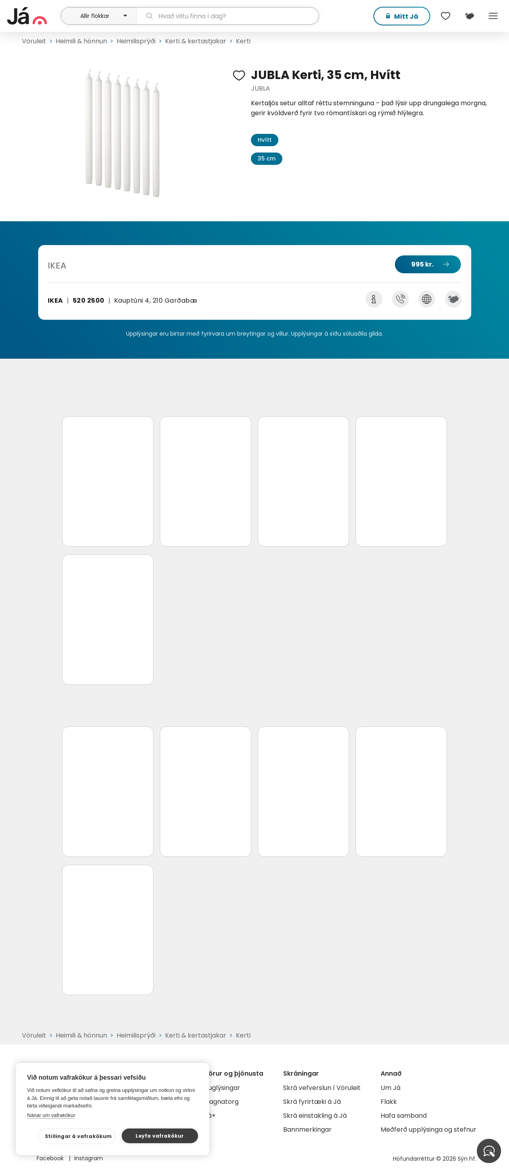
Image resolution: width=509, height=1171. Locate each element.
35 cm (267, 158)
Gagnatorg (221, 1101)
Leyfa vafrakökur (160, 1135)
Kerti (243, 41)
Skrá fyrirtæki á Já (312, 1101)
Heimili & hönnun (81, 41)
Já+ (210, 1115)
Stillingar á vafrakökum (78, 1136)
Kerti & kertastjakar (195, 41)
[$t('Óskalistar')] (445, 16)
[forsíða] (33, 16)
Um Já (390, 1087)
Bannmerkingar (307, 1129)
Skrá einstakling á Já (315, 1115)
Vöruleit (34, 41)
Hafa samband (404, 1115)
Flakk (389, 1101)
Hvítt (265, 140)
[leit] (228, 16)
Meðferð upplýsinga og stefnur (428, 1129)
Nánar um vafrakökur (51, 1115)
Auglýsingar (222, 1087)
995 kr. (422, 264)
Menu (493, 16)
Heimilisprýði (136, 41)
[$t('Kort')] (469, 16)
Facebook (51, 1158)
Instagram (88, 1158)
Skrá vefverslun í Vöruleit (322, 1087)
